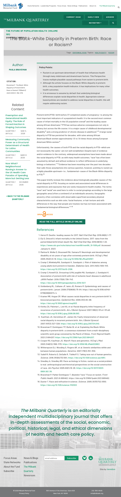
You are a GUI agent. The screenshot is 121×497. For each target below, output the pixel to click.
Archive (110, 17)
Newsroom (29, 475)
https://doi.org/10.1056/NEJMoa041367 (75, 259)
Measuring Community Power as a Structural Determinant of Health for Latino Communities (18, 145)
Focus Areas (61, 6)
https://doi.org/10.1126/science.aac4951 (86, 357)
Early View (93, 17)
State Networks (33, 6)
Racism (111, 53)
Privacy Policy (24, 493)
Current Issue (73, 17)
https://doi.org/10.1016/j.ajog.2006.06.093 (60, 313)
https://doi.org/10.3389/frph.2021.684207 (74, 337)
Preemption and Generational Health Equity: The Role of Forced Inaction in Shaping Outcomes (16, 121)
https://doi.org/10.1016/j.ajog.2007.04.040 (80, 323)
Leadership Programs (48, 6)
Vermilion (111, 469)
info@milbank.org (97, 493)
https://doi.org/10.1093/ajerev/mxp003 (59, 303)
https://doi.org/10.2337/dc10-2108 (56, 269)
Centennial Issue (80, 53)
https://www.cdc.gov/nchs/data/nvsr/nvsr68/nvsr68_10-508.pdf (70, 245)
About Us (92, 6)
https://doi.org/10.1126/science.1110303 (59, 385)
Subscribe (9, 470)
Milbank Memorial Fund (13, 6)
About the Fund (12, 466)
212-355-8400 (97, 491)
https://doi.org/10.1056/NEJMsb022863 (81, 344)
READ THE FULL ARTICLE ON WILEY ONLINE (61, 222)
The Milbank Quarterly (107, 6)
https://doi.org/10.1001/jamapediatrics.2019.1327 (63, 282)
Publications (83, 6)
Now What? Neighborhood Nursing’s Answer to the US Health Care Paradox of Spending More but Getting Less (17, 171)
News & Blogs (72, 6)
